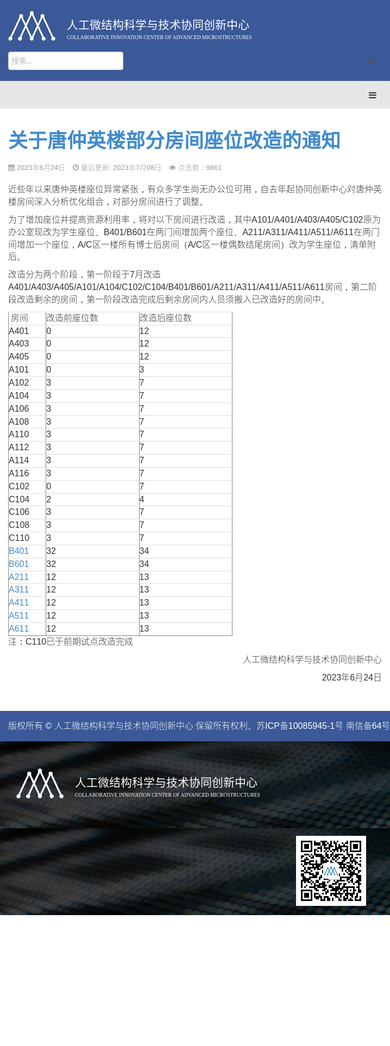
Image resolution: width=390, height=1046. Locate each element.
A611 (19, 628)
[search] (65, 61)
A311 (19, 589)
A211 (19, 577)
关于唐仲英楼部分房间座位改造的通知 (174, 141)
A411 (19, 602)
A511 (19, 615)
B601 (19, 564)
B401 (19, 551)
